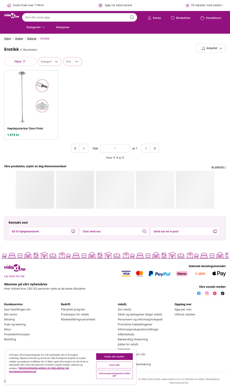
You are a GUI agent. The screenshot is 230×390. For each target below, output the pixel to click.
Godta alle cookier (114, 356)
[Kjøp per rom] (183, 309)
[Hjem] (8, 38)
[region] (71, 367)
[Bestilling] (10, 339)
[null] (20, 61)
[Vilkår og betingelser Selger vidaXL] (140, 314)
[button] (62, 27)
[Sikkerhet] (124, 349)
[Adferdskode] (126, 334)
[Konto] (154, 17)
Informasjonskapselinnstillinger (138, 329)
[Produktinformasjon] (17, 334)
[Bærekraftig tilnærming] (133, 339)
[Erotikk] (43, 38)
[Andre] (19, 38)
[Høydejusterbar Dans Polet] (25, 128)
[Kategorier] (36, 27)
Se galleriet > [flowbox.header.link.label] (218, 167)
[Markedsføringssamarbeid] (78, 319)
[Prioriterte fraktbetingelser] (135, 324)
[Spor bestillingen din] (17, 309)
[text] (13, 135)
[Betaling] (9, 319)
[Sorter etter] (211, 48)
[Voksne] (31, 38)
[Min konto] (10, 314)
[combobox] (79, 17)
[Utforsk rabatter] (185, 314)
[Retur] (7, 329)
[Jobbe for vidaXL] (128, 344)
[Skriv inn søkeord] (132, 17)
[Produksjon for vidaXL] (75, 314)
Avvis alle (114, 364)
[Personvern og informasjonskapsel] (140, 319)
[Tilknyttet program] (73, 309)
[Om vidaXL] (125, 309)
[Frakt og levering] (15, 324)
